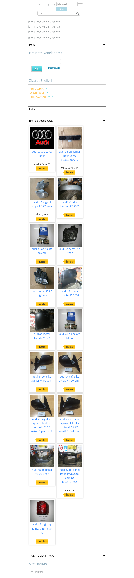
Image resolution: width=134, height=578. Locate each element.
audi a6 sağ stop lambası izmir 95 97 (42, 528)
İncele (42, 168)
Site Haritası (36, 572)
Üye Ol (40, 4)
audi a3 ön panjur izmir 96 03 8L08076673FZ (69, 155)
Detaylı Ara (54, 67)
